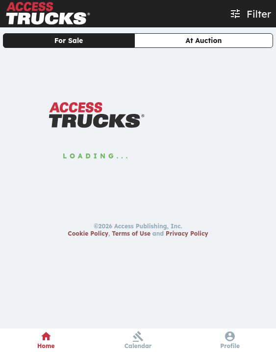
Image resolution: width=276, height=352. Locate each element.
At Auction (204, 40)
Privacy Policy (187, 233)
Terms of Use (131, 233)
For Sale (68, 40)
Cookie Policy (88, 233)
